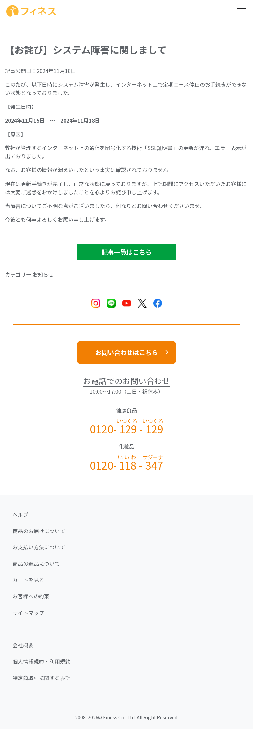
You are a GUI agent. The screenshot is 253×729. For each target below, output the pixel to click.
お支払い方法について (39, 547)
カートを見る (28, 580)
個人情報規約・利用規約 (41, 661)
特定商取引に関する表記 (41, 678)
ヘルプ (20, 514)
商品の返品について (36, 563)
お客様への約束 (31, 596)
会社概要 (23, 645)
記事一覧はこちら (126, 252)
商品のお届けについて (39, 531)
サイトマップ (28, 613)
